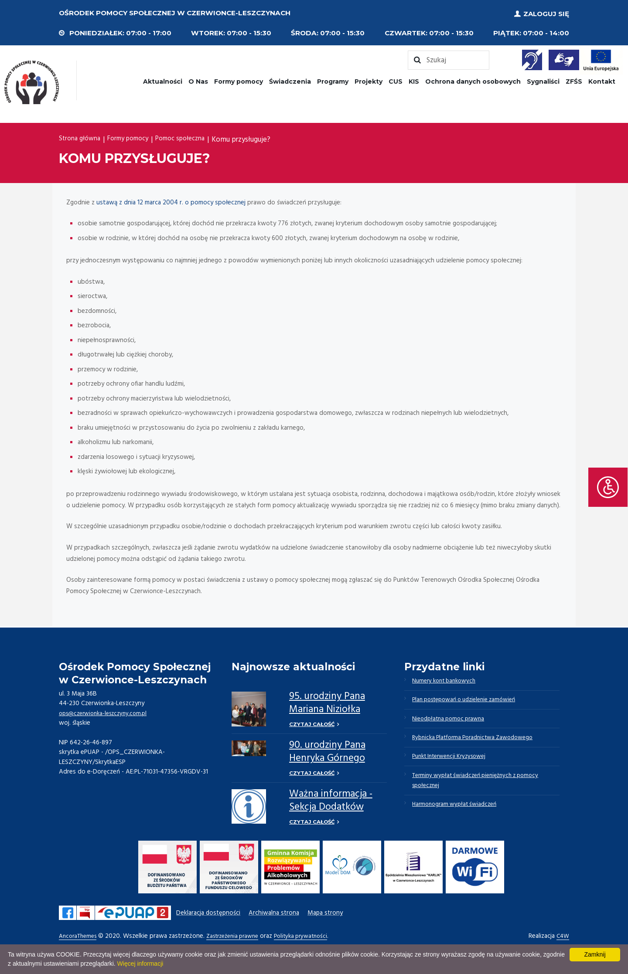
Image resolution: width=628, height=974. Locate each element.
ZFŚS (574, 80)
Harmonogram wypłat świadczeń (458, 816)
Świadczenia (290, 80)
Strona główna (82, 138)
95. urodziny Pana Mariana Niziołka (327, 701)
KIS (414, 80)
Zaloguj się (546, 13)
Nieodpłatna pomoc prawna (452, 721)
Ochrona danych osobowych (473, 80)
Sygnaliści (543, 80)
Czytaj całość (312, 723)
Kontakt (601, 80)
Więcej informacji (140, 963)
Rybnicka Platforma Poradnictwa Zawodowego (479, 742)
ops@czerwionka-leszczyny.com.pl (107, 711)
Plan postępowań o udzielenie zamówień (471, 701)
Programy (332, 80)
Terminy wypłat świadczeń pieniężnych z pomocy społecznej (482, 790)
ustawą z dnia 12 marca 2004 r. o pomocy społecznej (171, 201)
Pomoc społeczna (195, 138)
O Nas (198, 80)
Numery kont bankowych (448, 680)
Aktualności (162, 80)
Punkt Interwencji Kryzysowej (454, 763)
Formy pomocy (238, 80)
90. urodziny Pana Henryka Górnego (327, 751)
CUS (396, 80)
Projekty (368, 80)
